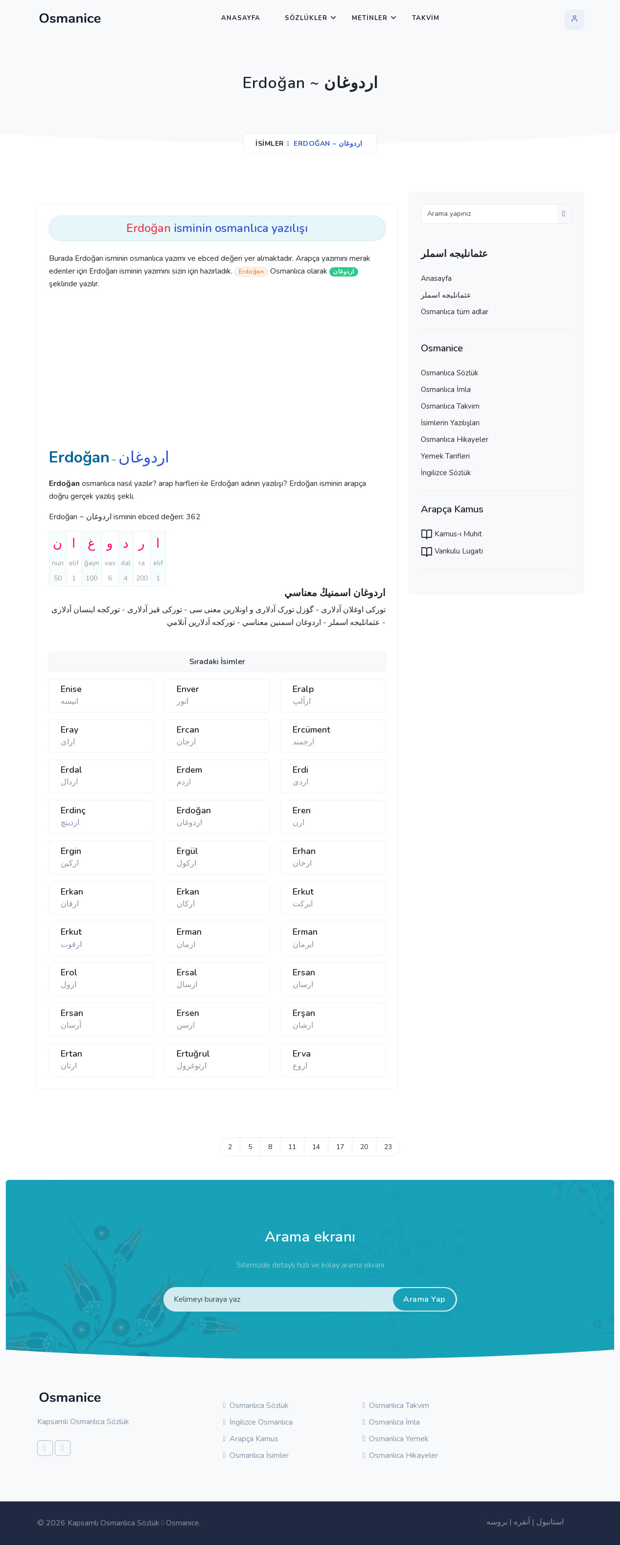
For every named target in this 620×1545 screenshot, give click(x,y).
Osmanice (182, 1523)
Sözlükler (306, 18)
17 (340, 1147)
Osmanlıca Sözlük (449, 373)
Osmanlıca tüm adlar (454, 312)
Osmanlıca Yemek (396, 1438)
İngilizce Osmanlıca (258, 1422)
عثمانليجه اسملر (446, 295)
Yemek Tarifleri (445, 456)
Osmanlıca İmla (446, 389)
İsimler (269, 143)
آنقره (522, 1522)
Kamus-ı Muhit (451, 534)
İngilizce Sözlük (446, 473)
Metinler (370, 18)
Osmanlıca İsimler (256, 1455)
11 (292, 1147)
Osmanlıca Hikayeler (454, 439)
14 (316, 1147)
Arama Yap (424, 1299)
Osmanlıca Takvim (450, 406)
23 (388, 1147)
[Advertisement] (200, 371)
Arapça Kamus (251, 1438)
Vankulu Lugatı (452, 551)
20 (364, 1147)
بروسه (496, 1522)
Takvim (425, 18)
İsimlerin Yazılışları (450, 423)
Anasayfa (240, 18)
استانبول (550, 1522)
